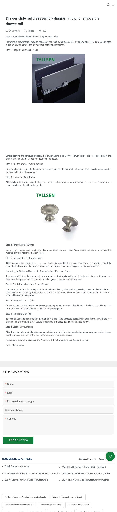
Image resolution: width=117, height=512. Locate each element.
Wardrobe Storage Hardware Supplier (68, 497)
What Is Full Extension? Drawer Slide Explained (84, 467)
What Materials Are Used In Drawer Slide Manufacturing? (31, 473)
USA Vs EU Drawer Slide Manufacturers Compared (85, 480)
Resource (102, 459)
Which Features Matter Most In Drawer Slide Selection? (17, 466)
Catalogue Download (87, 459)
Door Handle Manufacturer (78, 505)
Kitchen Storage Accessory (50, 505)
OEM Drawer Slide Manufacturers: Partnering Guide (86, 473)
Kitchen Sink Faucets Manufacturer (19, 505)
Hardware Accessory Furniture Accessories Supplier (26, 497)
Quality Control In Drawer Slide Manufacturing (26, 480)
